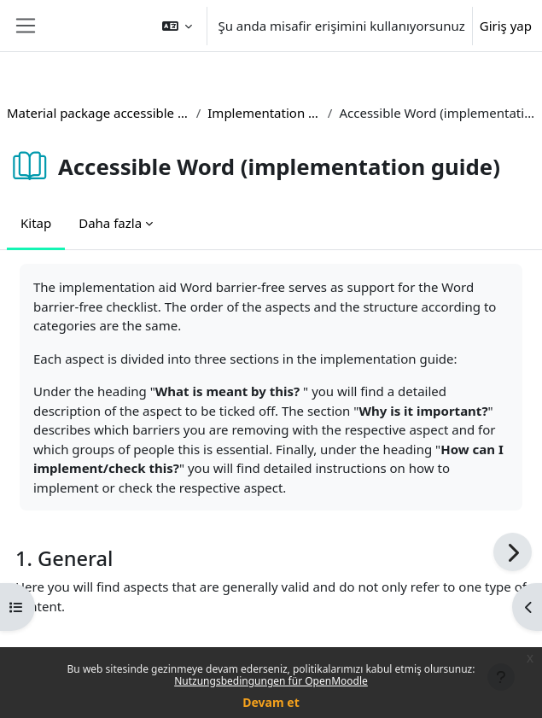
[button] (177, 25)
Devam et (270, 702)
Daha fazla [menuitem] (110, 222)
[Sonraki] (512, 552)
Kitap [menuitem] (35, 222)
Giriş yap (506, 25)
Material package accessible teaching (98, 112)
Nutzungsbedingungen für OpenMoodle (271, 681)
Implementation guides (264, 112)
